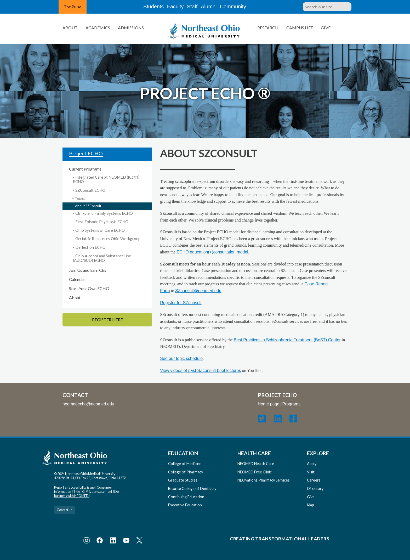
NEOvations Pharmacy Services (263, 480)
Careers (314, 480)
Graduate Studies (182, 480)
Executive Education (185, 505)
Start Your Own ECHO (89, 288)
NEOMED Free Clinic (254, 472)
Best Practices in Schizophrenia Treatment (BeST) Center (287, 340)
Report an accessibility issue (74, 487)
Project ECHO (86, 153)
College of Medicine (184, 463)
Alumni (214, 6)
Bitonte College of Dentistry (192, 488)
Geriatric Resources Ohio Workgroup (107, 238)
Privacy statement (99, 491)
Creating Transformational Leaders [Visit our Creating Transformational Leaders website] (279, 538)
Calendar (77, 279)
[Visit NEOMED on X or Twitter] (139, 541)
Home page (269, 404)
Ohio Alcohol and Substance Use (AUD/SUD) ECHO (102, 258)
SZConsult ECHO (90, 190)
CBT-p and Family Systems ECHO (104, 213)
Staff (193, 6)
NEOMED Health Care (255, 463)
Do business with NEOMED (86, 493)
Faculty (171, 6)
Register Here (107, 319)
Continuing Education (186, 497)
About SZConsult (88, 206)
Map (310, 505)
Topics (80, 198)
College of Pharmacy (185, 472)
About (75, 297)
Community (240, 6)
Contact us (64, 510)
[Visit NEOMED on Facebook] (100, 541)
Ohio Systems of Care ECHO (100, 230)
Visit (311, 472)
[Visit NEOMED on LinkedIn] (114, 541)
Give (326, 27)
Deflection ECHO (90, 247)
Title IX (78, 491)
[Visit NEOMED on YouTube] (127, 541)
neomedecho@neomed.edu (88, 404)
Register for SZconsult (180, 303)
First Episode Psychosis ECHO (101, 221)
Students (147, 6)
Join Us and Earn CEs (87, 270)
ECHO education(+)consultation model (212, 252)
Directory (315, 488)
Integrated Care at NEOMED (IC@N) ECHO (106, 179)
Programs (291, 404)
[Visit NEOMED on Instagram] (87, 541)
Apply (311, 463)
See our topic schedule (181, 358)
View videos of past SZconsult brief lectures (200, 370)
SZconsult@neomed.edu (198, 291)
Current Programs (85, 168)
